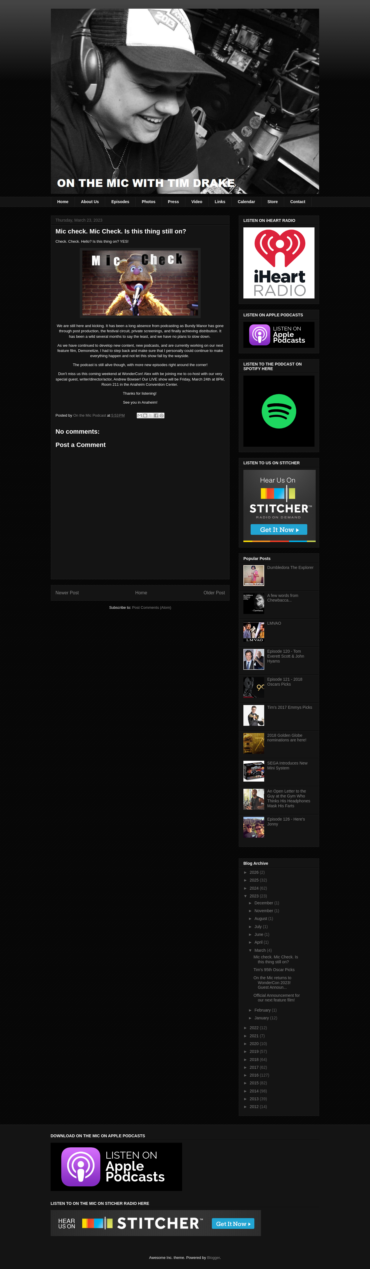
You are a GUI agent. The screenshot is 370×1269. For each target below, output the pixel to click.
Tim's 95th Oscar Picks (274, 969)
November (264, 910)
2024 (255, 888)
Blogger (213, 1257)
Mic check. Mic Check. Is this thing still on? (276, 959)
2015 (255, 1083)
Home (63, 201)
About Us (90, 201)
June (259, 934)
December (264, 903)
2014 (255, 1091)
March (260, 950)
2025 (255, 880)
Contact (297, 201)
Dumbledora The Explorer (290, 567)
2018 (255, 1059)
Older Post (214, 592)
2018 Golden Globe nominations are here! (286, 738)
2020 (255, 1043)
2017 (255, 1067)
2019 (255, 1051)
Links (220, 201)
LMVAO (274, 623)
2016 (255, 1075)
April (259, 942)
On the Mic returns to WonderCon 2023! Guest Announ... (272, 982)
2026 (255, 872)
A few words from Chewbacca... (282, 598)
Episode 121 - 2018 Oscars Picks (284, 682)
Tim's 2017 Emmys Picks (289, 707)
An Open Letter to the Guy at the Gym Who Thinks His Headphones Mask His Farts (288, 798)
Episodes (120, 201)
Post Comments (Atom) (151, 607)
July (258, 926)
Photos (148, 201)
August (261, 918)
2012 (255, 1106)
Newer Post (67, 592)
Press (173, 201)
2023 (255, 896)
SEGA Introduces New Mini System (287, 765)
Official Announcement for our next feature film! (277, 998)
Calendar (246, 201)
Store (272, 201)
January (262, 1018)
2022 (255, 1027)
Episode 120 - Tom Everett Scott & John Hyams (285, 656)
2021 (255, 1036)
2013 (255, 1099)
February (263, 1010)
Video (196, 201)
